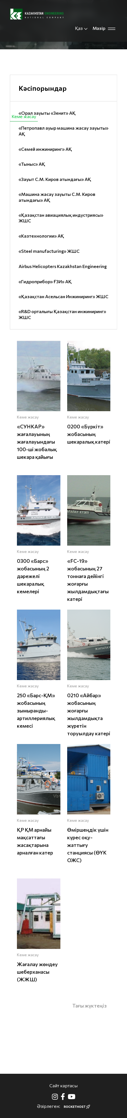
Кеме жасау (24, 116)
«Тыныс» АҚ (32, 164)
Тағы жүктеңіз (89, 1005)
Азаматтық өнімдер (68, 116)
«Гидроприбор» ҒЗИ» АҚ (45, 281)
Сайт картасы (63, 1085)
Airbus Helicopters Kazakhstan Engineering (63, 266)
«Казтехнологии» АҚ (41, 235)
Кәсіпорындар (43, 88)
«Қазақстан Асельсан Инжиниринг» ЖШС (63, 296)
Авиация (110, 116)
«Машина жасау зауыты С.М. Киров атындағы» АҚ (57, 197)
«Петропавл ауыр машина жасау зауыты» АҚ (63, 130)
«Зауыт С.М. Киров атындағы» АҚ (55, 179)
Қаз (81, 28)
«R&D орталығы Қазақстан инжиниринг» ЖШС (62, 314)
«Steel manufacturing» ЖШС (49, 251)
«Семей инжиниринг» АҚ (45, 149)
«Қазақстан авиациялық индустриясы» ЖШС (61, 217)
